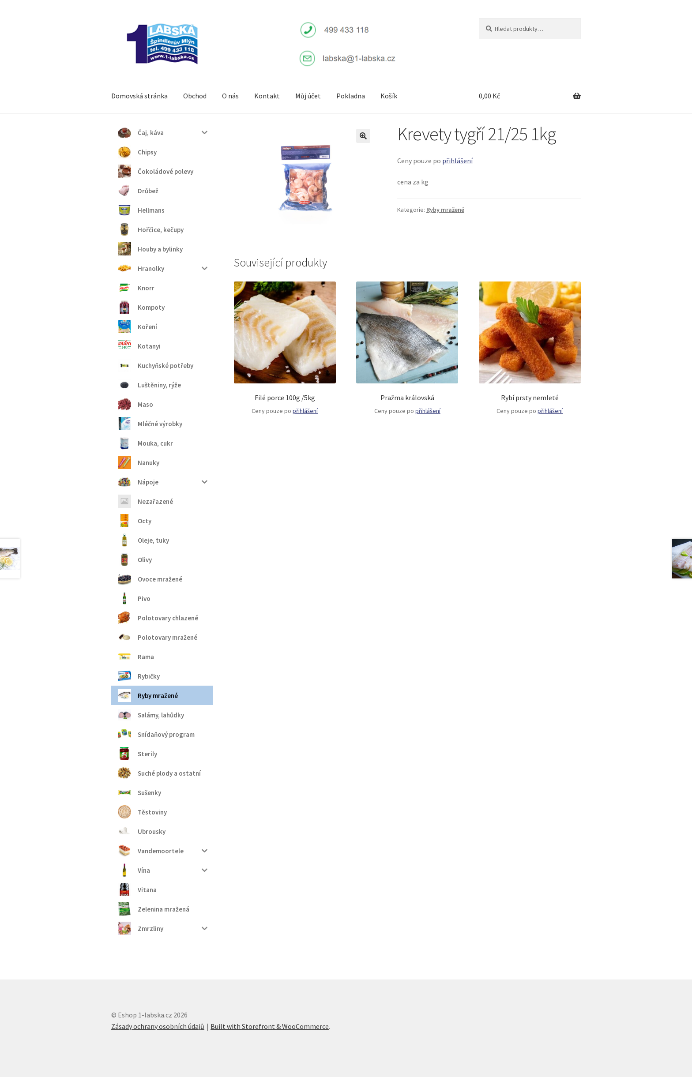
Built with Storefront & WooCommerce (270, 1026)
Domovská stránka (139, 95)
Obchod (195, 95)
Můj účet (308, 95)
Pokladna (350, 95)
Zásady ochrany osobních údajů (157, 1026)
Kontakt (267, 95)
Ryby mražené (445, 210)
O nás (230, 95)
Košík (388, 95)
